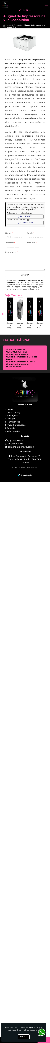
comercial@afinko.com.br (21, 1008)
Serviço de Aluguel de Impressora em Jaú (15, 792)
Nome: (9, 233)
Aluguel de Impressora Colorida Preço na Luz (15, 692)
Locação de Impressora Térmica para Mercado (15, 326)
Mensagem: (11, 252)
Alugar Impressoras (15, 910)
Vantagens (12, 976)
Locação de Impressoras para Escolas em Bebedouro (15, 758)
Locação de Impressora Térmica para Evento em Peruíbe (15, 394)
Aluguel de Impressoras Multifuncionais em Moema (15, 659)
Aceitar (24, 1037)
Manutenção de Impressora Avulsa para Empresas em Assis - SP (15, 726)
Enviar (25, 275)
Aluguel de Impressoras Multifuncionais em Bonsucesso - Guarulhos (15, 826)
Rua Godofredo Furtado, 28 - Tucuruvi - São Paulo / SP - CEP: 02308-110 (25, 1020)
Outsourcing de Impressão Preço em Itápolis (15, 559)
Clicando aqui (25, 223)
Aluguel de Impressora (17, 915)
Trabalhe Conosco (16, 986)
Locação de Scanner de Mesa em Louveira (15, 426)
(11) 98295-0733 (15, 1005)
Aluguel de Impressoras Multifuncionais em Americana (15, 592)
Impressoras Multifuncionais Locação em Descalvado (15, 526)
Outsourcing (13, 973)
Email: (30, 233)
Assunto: (31, 242)
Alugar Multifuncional (16, 913)
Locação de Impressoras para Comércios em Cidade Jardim (15, 627)
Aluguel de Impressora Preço (20, 923)
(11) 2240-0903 (25, 216)
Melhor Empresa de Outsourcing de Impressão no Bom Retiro (15, 893)
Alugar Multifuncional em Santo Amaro (15, 858)
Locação (11, 979)
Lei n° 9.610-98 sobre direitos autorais (25, 290)
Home (10, 970)
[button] (46, 4)
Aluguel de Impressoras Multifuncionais (17, 926)
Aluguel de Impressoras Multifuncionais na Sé (15, 492)
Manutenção (13, 983)
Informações (13, 992)
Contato (11, 989)
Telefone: (10, 242)
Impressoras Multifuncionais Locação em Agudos (15, 459)
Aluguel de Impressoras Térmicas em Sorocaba (15, 360)
